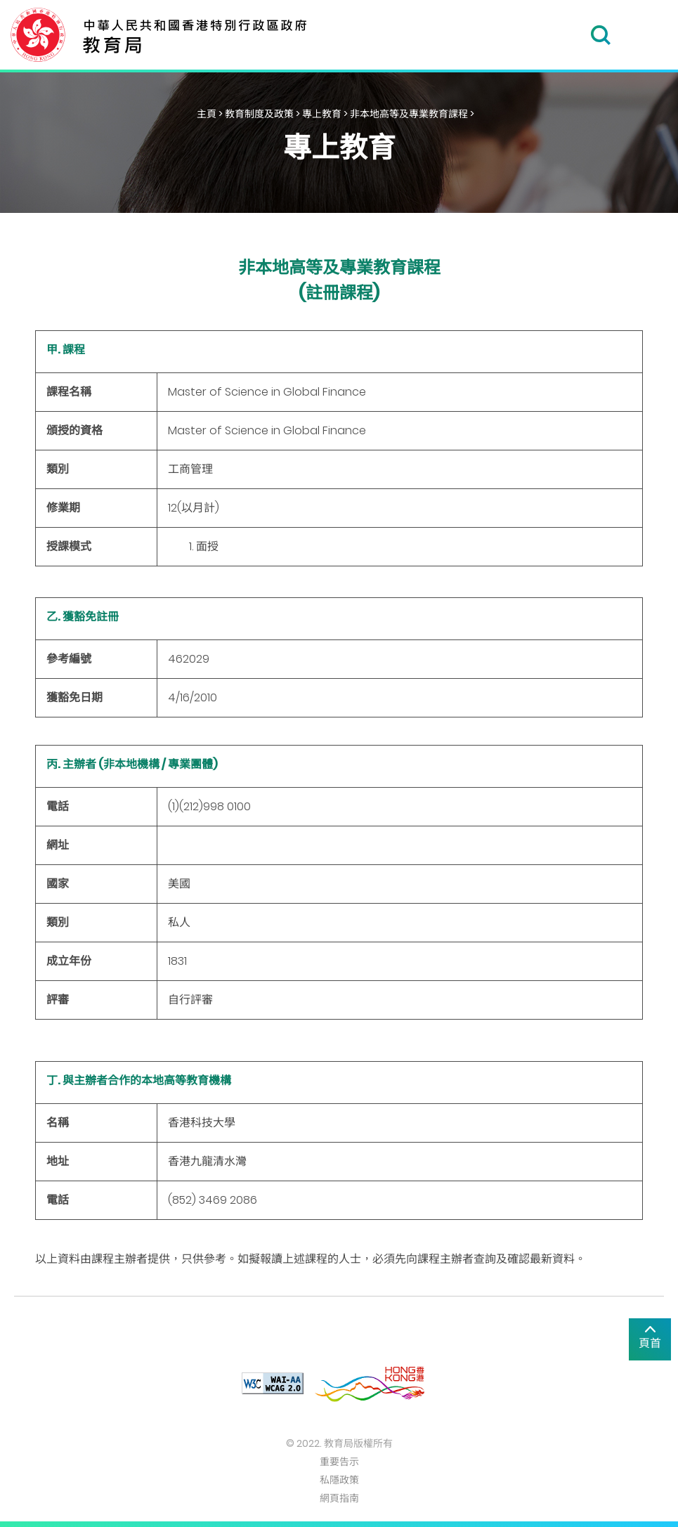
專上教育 (321, 114)
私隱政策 (339, 1480)
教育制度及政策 (259, 114)
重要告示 (339, 1462)
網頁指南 (339, 1498)
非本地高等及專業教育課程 (409, 114)
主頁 (206, 114)
